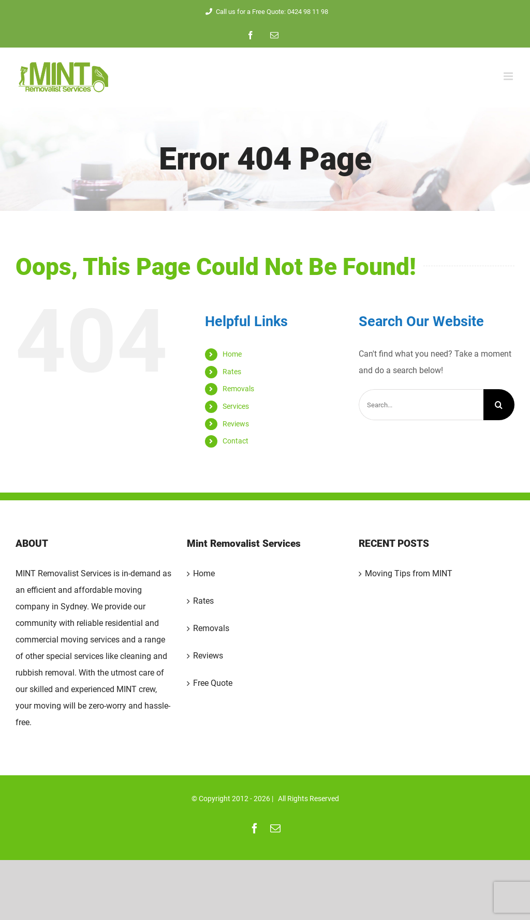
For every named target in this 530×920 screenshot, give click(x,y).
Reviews (236, 424)
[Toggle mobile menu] (509, 76)
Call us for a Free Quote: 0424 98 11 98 (265, 12)
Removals (238, 389)
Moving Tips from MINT (408, 573)
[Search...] (421, 404)
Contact (235, 441)
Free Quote (212, 683)
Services (236, 406)
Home (232, 354)
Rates (232, 371)
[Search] (498, 404)
